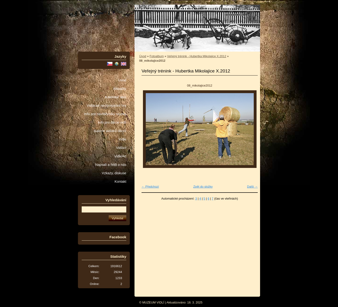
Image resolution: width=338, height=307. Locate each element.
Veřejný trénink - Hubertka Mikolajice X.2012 (196, 56)
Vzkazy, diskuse (114, 173)
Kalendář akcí (115, 97)
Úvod (122, 80)
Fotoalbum (157, 56)
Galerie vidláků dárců (110, 131)
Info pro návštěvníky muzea (105, 114)
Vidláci (121, 148)
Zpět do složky (203, 186)
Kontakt (120, 181)
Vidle (122, 139)
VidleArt (120, 156)
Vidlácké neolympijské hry (106, 105)
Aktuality (119, 89)
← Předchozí (150, 186)
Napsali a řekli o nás (110, 165)
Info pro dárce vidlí (112, 122)
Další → (252, 186)
